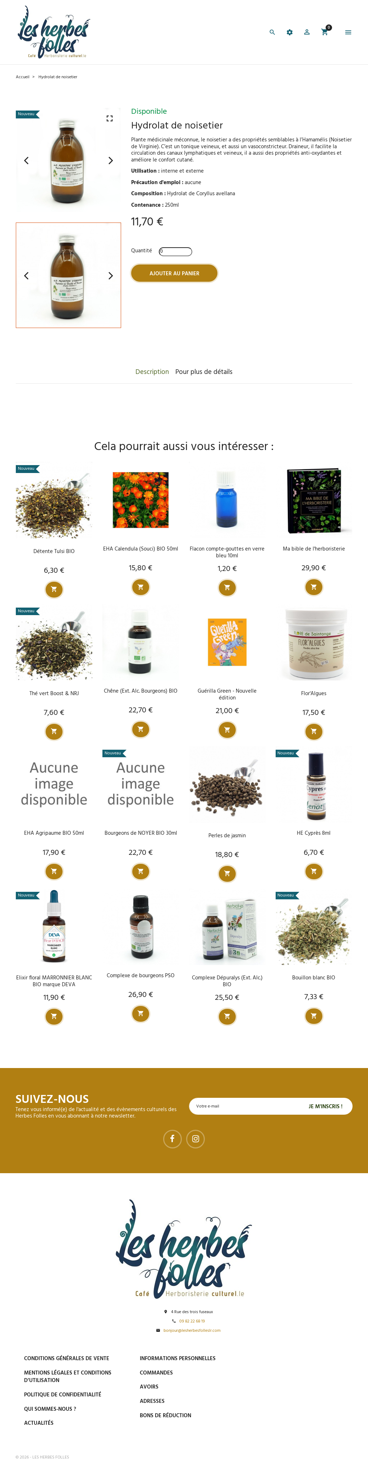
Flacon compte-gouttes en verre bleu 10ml (227, 552)
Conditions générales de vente (66, 1358)
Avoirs (149, 1387)
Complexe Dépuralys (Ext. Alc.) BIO (227, 981)
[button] (307, 33)
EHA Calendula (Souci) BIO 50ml (140, 549)
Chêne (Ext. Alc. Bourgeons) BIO (141, 691)
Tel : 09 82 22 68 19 (285, 1431)
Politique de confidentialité (62, 1395)
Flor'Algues (313, 693)
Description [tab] (152, 372)
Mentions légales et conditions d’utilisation (67, 1377)
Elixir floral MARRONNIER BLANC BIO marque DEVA (54, 981)
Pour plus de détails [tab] (204, 372)
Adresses (152, 1401)
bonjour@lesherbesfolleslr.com (192, 1331)
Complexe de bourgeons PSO (141, 975)
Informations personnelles (178, 1358)
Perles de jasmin (227, 836)
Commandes (156, 1373)
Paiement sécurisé (288, 1358)
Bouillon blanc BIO (313, 978)
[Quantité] (175, 251)
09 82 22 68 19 (192, 1322)
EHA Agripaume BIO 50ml (54, 833)
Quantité (141, 251)
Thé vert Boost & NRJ (54, 693)
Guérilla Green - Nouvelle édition (227, 694)
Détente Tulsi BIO (54, 551)
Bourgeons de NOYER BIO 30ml (141, 833)
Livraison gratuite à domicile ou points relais (304, 1392)
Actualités (39, 1423)
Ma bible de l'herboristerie (314, 549)
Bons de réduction (165, 1415)
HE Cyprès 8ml (314, 833)
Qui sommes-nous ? (50, 1409)
